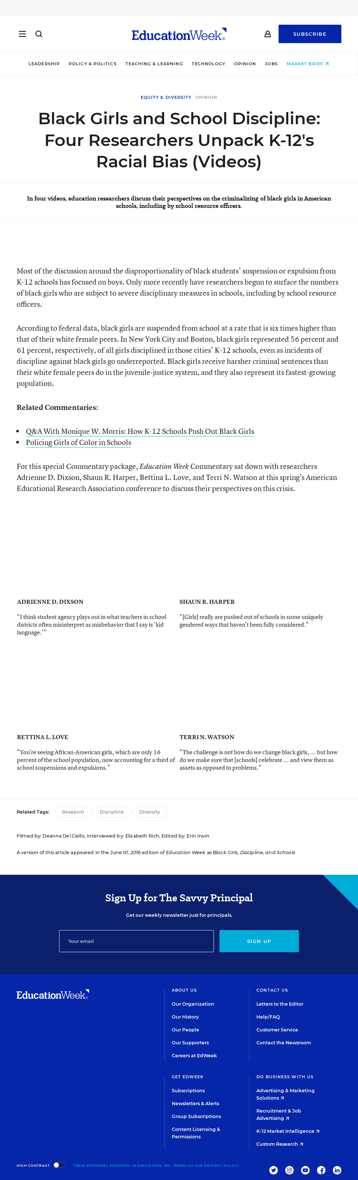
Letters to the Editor (279, 1004)
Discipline (112, 812)
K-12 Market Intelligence (288, 1131)
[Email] (136, 941)
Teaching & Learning (154, 63)
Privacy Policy (221, 1165)
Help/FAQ (268, 1017)
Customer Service (277, 1030)
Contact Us (272, 990)
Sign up (259, 941)
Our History (185, 1017)
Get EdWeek (188, 1076)
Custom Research (279, 1144)
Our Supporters (190, 1042)
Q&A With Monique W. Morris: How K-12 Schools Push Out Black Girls (140, 431)
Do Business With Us (285, 1076)
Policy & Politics (93, 63)
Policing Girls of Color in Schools (78, 442)
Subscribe (310, 34)
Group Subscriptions (196, 1116)
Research (73, 812)
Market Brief (308, 63)
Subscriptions (188, 1090)
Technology (209, 63)
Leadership (44, 63)
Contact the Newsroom (283, 1042)
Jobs (271, 63)
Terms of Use (188, 1165)
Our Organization (193, 1004)
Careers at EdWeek (194, 1055)
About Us (184, 990)
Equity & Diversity (166, 97)
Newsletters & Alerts (195, 1103)
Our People (185, 1030)
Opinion (246, 63)
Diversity (149, 812)
